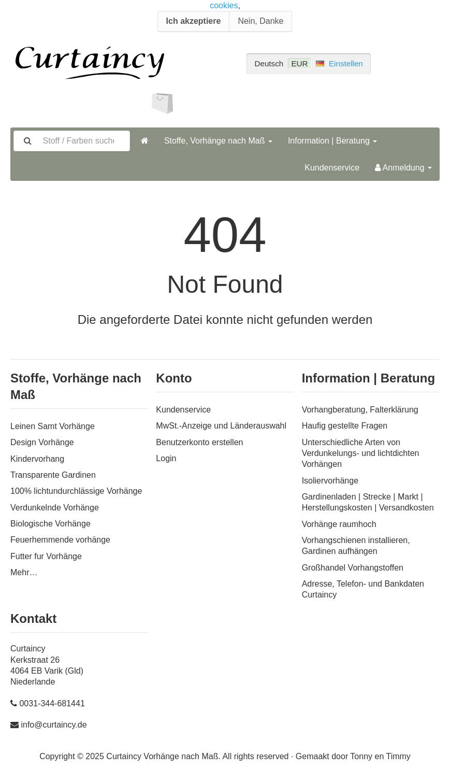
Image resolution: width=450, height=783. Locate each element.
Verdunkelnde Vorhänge (54, 507)
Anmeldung (403, 167)
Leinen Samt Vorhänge (52, 426)
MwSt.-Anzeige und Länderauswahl (221, 425)
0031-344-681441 (51, 703)
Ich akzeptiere (193, 21)
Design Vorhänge (42, 442)
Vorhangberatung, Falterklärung (360, 409)
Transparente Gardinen (53, 475)
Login (166, 458)
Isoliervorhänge (330, 480)
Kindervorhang (37, 458)
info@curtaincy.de (53, 724)
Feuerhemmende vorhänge (60, 539)
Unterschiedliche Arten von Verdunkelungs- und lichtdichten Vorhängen (360, 453)
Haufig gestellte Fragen (344, 425)
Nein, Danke (260, 21)
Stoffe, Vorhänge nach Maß (218, 140)
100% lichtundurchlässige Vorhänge (76, 491)
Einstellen (346, 63)
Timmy (398, 756)
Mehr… (23, 572)
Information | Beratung (332, 140)
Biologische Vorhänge (50, 523)
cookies (224, 5)
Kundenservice (331, 167)
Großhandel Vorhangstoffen (352, 567)
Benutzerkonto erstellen (199, 442)
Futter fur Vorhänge (46, 556)
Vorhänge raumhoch (339, 524)
